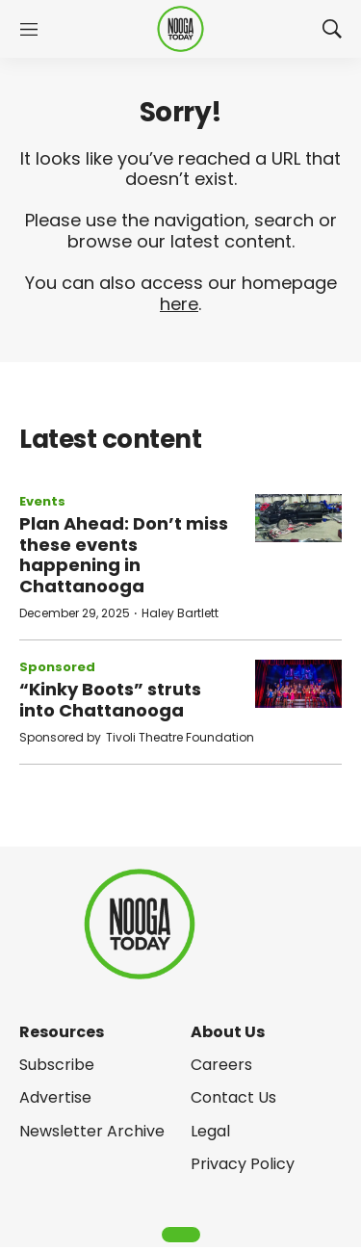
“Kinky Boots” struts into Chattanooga (110, 699)
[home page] (180, 29)
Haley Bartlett (180, 613)
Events (42, 501)
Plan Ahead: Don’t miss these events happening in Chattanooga (123, 554)
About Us (228, 1032)
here (179, 304)
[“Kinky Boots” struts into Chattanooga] (298, 684)
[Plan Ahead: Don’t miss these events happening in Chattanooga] (298, 518)
